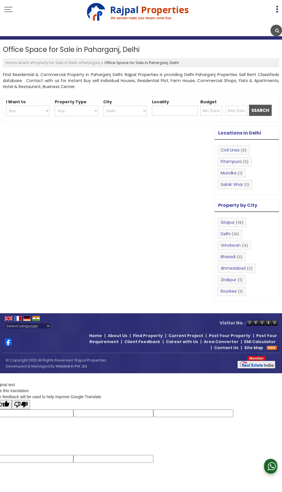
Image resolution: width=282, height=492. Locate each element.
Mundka (228, 173)
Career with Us (182, 342)
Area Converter (221, 342)
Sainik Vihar (232, 184)
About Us (117, 336)
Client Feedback (142, 342)
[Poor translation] (21, 404)
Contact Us (226, 348)
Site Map (253, 348)
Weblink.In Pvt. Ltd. (72, 366)
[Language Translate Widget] (28, 326)
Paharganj (90, 62)
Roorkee (229, 291)
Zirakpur (228, 280)
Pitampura (231, 161)
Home (11, 62)
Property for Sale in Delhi (55, 62)
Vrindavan (231, 245)
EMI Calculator (260, 342)
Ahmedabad (233, 268)
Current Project (186, 336)
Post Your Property (229, 336)
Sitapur (228, 222)
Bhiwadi (228, 257)
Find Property (148, 336)
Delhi (25, 62)
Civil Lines (230, 150)
